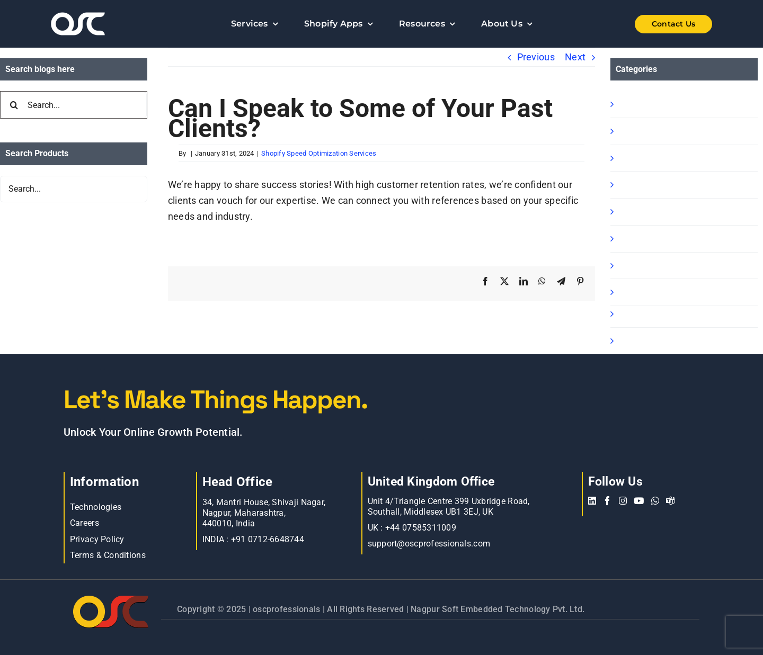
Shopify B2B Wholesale (667, 158)
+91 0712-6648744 (267, 539)
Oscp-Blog (638, 340)
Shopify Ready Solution (667, 184)
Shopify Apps (645, 131)
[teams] (670, 500)
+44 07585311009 (420, 528)
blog (626, 265)
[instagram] (623, 500)
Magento (636, 238)
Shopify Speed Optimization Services (318, 153)
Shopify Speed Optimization (677, 211)
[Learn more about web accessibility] (106, 23)
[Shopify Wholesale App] (657, 24)
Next (575, 56)
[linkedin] (592, 500)
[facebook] (607, 500)
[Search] (14, 105)
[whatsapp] (655, 500)
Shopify (633, 104)
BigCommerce (648, 313)
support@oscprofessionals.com (429, 544)
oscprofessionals (288, 609)
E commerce (645, 292)
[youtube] (639, 500)
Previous (536, 56)
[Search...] (74, 105)
